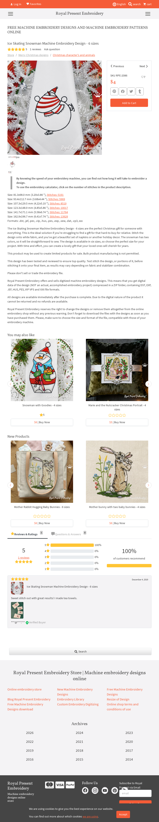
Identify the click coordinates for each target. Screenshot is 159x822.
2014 (129, 759)
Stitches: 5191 (55, 195)
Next (142, 66)
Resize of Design (118, 699)
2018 (79, 750)
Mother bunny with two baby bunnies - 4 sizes (117, 507)
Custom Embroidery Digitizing (78, 704)
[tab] (27, 534)
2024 (79, 732)
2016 (30, 759)
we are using (90, 816)
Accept (123, 814)
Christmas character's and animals (74, 55)
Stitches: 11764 (59, 212)
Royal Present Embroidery (80, 14)
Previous (118, 66)
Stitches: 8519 (58, 203)
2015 (79, 759)
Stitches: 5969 (56, 199)
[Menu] (10, 13)
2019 (30, 750)
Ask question (52, 49)
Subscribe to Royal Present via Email (130, 785)
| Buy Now (42, 422)
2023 (129, 732)
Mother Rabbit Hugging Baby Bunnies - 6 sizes (42, 507)
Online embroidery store (24, 689)
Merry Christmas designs (33, 55)
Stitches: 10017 (59, 208)
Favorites (33, 4)
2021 (79, 741)
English (119, 4)
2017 (129, 750)
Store (10, 55)
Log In (15, 4)
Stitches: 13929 (59, 216)
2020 (129, 741)
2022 (30, 741)
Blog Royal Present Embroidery (28, 699)
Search (80, 651)
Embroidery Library (70, 699)
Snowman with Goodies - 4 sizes (41, 405)
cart (147, 4)
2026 (30, 732)
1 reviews (35, 49)
